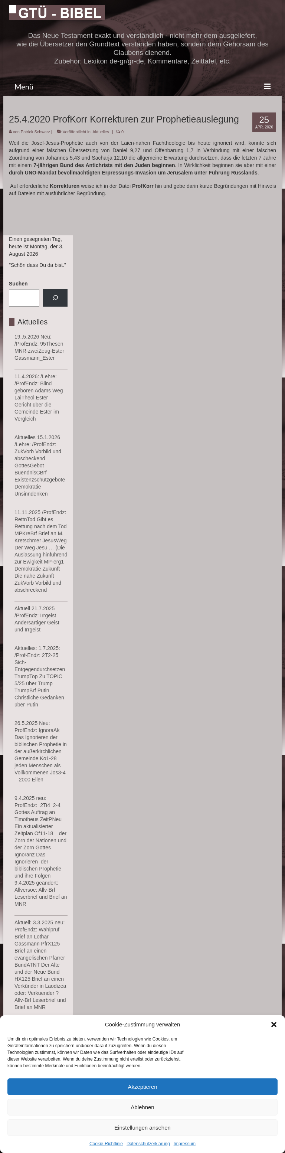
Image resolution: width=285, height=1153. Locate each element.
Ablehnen (142, 1107)
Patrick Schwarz (35, 132)
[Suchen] (55, 298)
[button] (274, 1024)
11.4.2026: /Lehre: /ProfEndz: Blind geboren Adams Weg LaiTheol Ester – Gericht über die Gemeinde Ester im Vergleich (38, 397)
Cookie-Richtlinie (106, 1143)
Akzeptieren (142, 1087)
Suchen (18, 284)
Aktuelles (100, 132)
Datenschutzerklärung (148, 1143)
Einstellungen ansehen (142, 1127)
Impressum (185, 1143)
